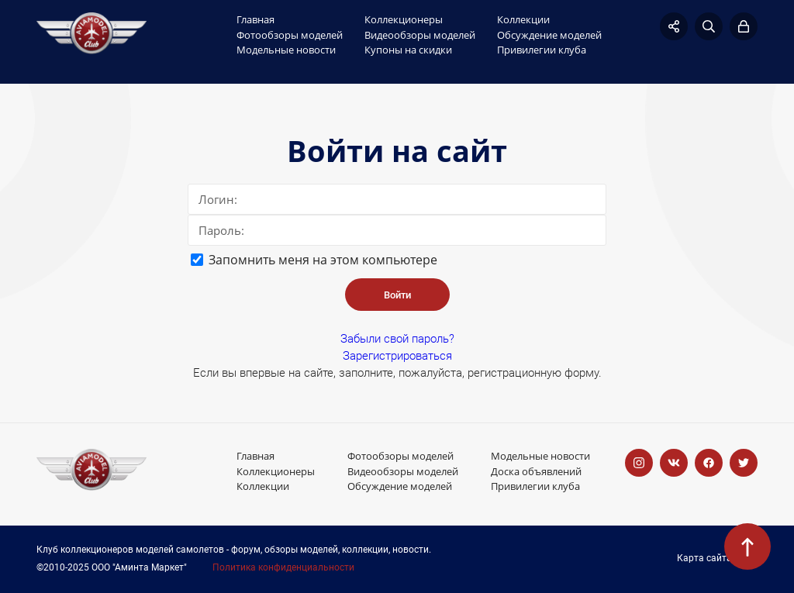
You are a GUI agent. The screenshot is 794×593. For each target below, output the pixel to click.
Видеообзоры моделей (419, 35)
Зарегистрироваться (397, 356)
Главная (255, 19)
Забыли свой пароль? (397, 339)
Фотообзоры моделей (289, 35)
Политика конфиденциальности (283, 568)
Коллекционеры (403, 19)
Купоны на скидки (408, 50)
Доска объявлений (536, 471)
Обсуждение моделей (549, 35)
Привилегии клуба (541, 50)
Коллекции (523, 19)
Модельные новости (286, 50)
